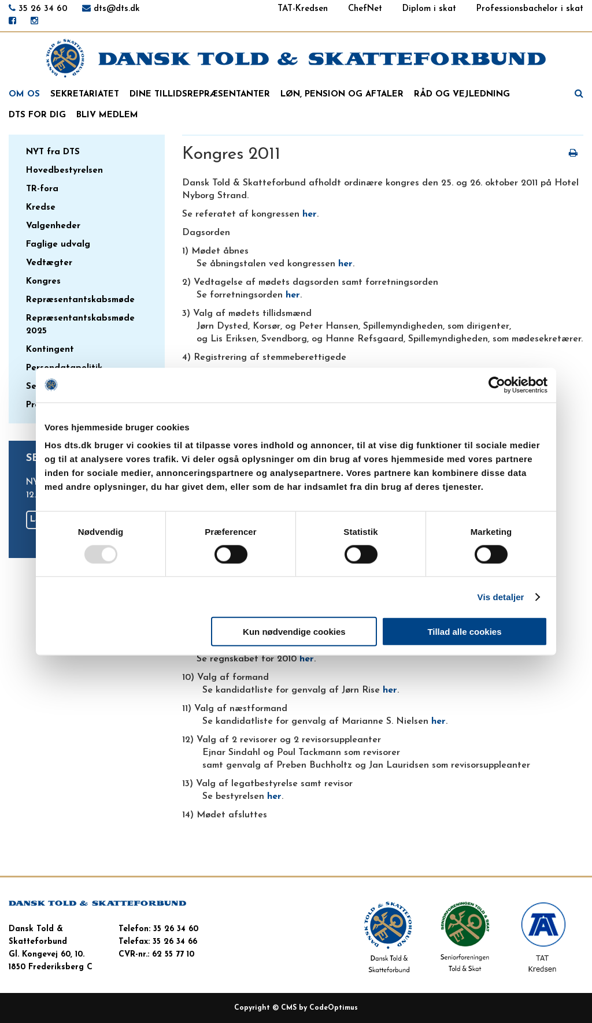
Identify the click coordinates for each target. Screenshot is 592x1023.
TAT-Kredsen (303, 9)
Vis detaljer (501, 596)
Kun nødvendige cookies (294, 632)
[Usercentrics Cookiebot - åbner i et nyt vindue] (496, 384)
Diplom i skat (429, 9)
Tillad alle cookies (464, 632)
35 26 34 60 (43, 9)
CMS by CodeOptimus (319, 1008)
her (309, 214)
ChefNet (365, 9)
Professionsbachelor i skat (529, 9)
